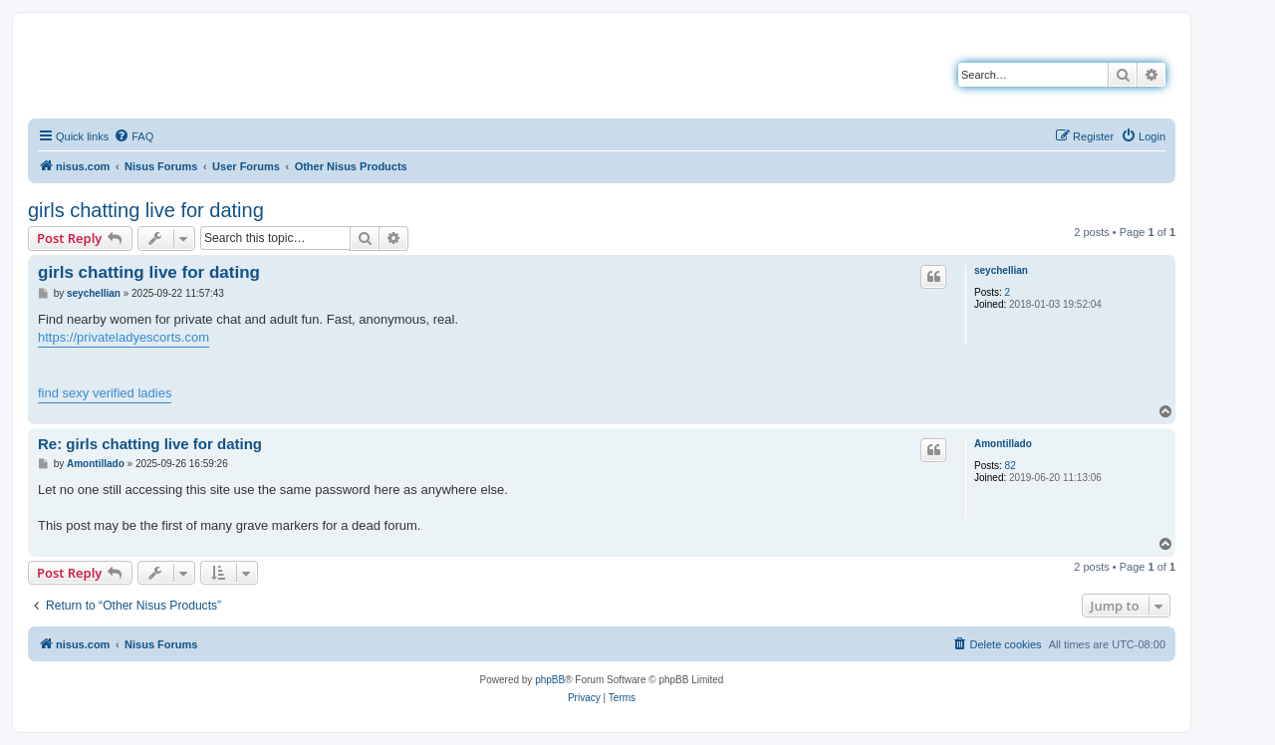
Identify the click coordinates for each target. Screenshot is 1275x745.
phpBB (550, 679)
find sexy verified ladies (104, 392)
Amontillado (1003, 443)
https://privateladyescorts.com (123, 337)
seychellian (1001, 270)
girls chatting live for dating (146, 210)
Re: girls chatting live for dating (150, 443)
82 (1010, 465)
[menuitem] (133, 136)
